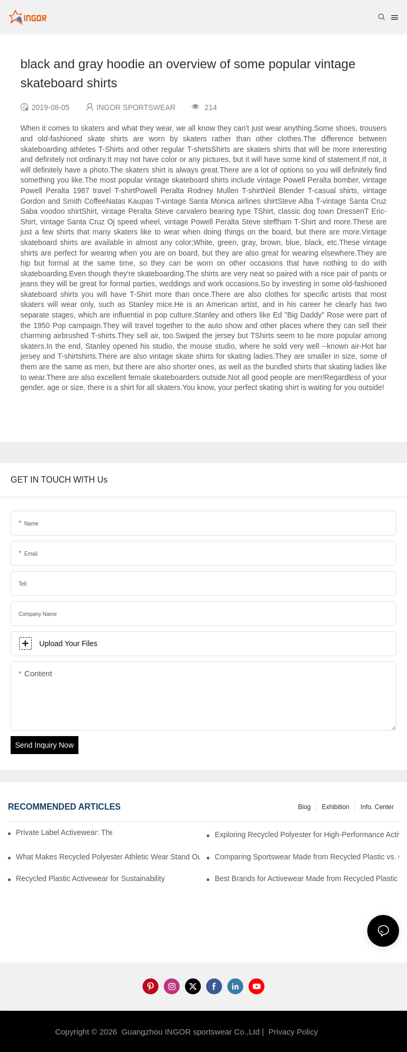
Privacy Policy (293, 1031)
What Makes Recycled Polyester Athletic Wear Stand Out (108, 857)
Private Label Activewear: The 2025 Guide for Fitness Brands (64, 832)
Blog (304, 807)
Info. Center (377, 807)
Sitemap (337, 1031)
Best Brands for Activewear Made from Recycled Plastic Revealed (307, 878)
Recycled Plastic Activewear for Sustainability (90, 878)
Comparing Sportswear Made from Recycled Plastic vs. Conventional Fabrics (307, 857)
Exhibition (335, 807)
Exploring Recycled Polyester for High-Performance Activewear (307, 834)
